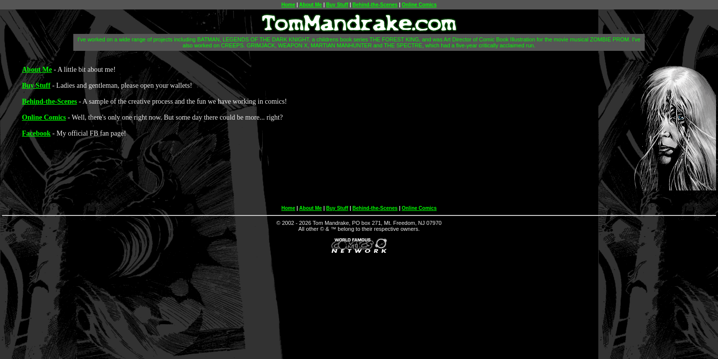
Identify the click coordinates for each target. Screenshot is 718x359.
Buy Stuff (337, 4)
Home (288, 4)
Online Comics (419, 4)
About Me (310, 4)
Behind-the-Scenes (375, 4)
